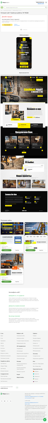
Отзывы (2, 345)
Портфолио (3, 340)
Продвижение (20, 348)
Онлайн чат (35, 343)
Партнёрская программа (6, 378)
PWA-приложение (36, 350)
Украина (35, 379)
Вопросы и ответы (4, 353)
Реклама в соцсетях (21, 371)
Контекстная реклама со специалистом (22, 364)
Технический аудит (21, 358)
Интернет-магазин (4, 371)
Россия (35, 381)
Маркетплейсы (20, 377)
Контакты (3, 348)
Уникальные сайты (21, 335)
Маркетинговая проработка (23, 353)
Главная (34, 335)
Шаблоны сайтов (20, 338)
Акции (18, 374)
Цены (2, 335)
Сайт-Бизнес (3, 368)
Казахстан (36, 374)
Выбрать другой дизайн (17, 25)
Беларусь (36, 371)
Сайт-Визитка (3, 363)
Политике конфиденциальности (31, 396)
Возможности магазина (6, 355)
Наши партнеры (4, 376)
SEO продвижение (21, 346)
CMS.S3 (2, 343)
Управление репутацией (22, 356)
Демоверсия (6, 250)
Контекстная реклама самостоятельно (21, 368)
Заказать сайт (41, 3)
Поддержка (3, 350)
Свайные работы (4, 246)
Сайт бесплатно (4, 381)
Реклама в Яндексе (37, 338)
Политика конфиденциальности (31, 402)
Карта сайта (27, 404)
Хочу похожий (7, 24)
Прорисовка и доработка (38, 358)
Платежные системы (5, 358)
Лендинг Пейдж (4, 366)
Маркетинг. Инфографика (38, 363)
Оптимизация (20, 351)
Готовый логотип (36, 356)
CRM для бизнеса (36, 340)
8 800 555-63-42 (40, 2)
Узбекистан (36, 376)
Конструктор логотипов (38, 348)
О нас (2, 338)
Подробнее (17, 250)
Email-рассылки (36, 345)
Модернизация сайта (21, 343)
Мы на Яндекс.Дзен (37, 366)
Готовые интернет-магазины (23, 340)
